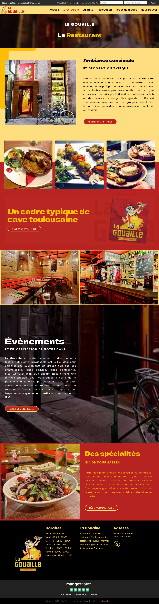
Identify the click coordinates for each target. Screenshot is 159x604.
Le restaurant (70, 9)
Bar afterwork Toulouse (91, 548)
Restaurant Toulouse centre (94, 537)
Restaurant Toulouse (90, 533)
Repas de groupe (126, 9)
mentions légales (106, 601)
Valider (153, 3)
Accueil (54, 9)
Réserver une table (100, 121)
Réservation (104, 9)
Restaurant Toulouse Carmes (94, 540)
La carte (88, 9)
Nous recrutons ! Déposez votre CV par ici (21, 3)
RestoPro (93, 601)
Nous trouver (149, 9)
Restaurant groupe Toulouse (94, 544)
